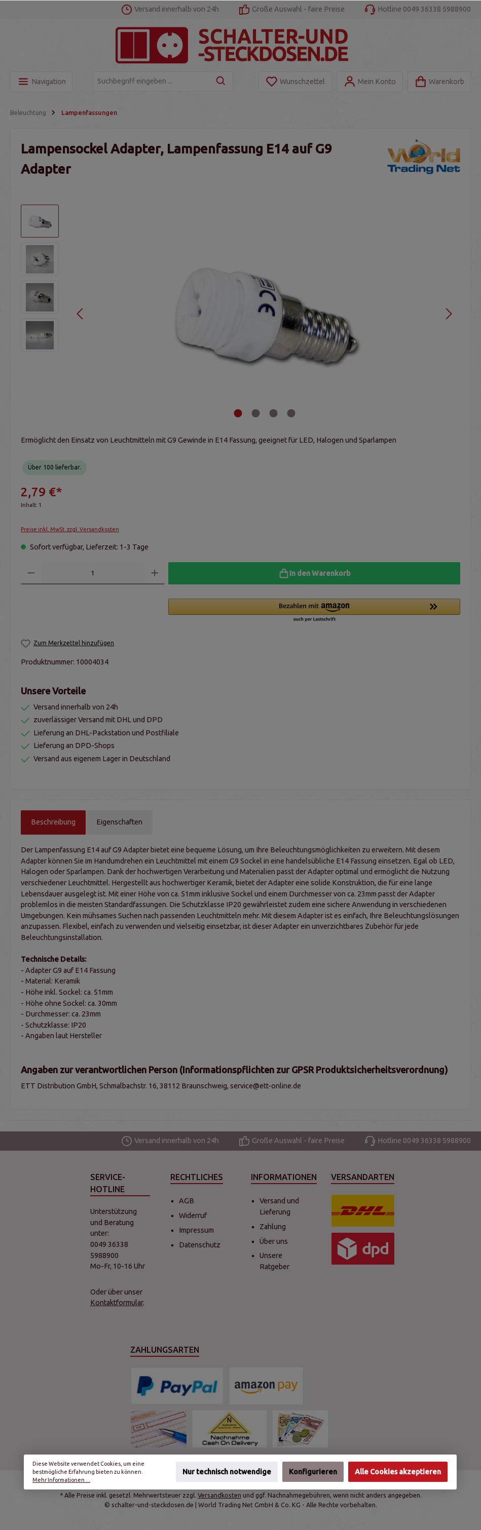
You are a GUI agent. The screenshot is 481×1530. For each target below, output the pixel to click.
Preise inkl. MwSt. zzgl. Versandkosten (70, 529)
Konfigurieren (313, 1472)
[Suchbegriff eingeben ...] (151, 81)
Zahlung (273, 1227)
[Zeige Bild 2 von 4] (255, 413)
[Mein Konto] (369, 81)
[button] (314, 611)
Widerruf (193, 1215)
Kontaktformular (116, 1303)
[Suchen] (221, 81)
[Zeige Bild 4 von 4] (291, 413)
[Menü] (41, 81)
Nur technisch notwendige (226, 1472)
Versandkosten (219, 1495)
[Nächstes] (448, 313)
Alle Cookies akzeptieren (398, 1472)
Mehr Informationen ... (62, 1480)
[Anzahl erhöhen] (154, 573)
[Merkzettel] (294, 81)
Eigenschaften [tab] (119, 822)
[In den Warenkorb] (314, 573)
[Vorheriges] (80, 313)
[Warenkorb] (439, 81)
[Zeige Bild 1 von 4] (238, 413)
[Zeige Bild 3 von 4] (273, 413)
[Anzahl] (93, 573)
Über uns (274, 1241)
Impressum (196, 1230)
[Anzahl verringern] (31, 573)
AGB (186, 1201)
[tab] (53, 822)
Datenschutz (199, 1245)
